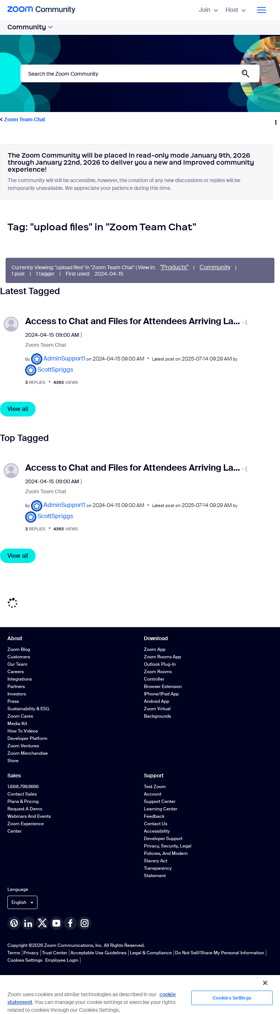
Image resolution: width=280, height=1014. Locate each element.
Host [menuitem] (235, 9)
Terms (13, 953)
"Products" (174, 267)
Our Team (17, 664)
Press (13, 701)
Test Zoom (155, 787)
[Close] (265, 983)
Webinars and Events (29, 816)
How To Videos (22, 731)
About (14, 638)
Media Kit (17, 724)
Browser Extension (163, 686)
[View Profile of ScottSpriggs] (55, 369)
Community (30, 27)
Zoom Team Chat (24, 119)
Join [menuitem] (208, 9)
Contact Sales (22, 794)
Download (156, 638)
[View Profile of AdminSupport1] (64, 358)
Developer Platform (27, 738)
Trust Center (54, 953)
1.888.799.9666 (23, 787)
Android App (156, 701)
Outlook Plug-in (160, 664)
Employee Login (61, 960)
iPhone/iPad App (161, 694)
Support (154, 775)
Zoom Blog (18, 649)
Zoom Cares (20, 716)
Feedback (154, 816)
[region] (140, 994)
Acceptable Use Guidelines (98, 953)
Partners (16, 686)
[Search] (140, 73)
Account (152, 794)
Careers (15, 672)
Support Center (159, 801)
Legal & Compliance (151, 953)
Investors (16, 694)
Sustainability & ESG (28, 709)
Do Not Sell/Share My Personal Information (219, 953)
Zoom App (154, 649)
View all (17, 409)
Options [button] (275, 119)
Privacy (31, 953)
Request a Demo (24, 809)
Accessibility (157, 831)
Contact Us (155, 824)
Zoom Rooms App (162, 657)
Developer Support (163, 839)
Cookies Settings (24, 960)
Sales (14, 775)
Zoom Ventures (23, 746)
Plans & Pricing (23, 801)
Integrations (19, 679)
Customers (18, 657)
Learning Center (160, 809)
